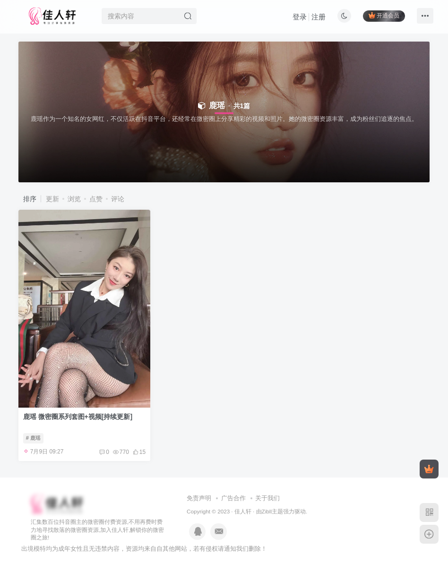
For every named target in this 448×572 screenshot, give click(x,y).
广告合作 (233, 498)
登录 (300, 17)
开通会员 (384, 15)
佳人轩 (242, 511)
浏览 (74, 199)
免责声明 (199, 498)
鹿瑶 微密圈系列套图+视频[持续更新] (77, 416)
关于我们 (267, 498)
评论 (117, 199)
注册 (318, 17)
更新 (52, 199)
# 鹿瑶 (33, 438)
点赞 (96, 199)
